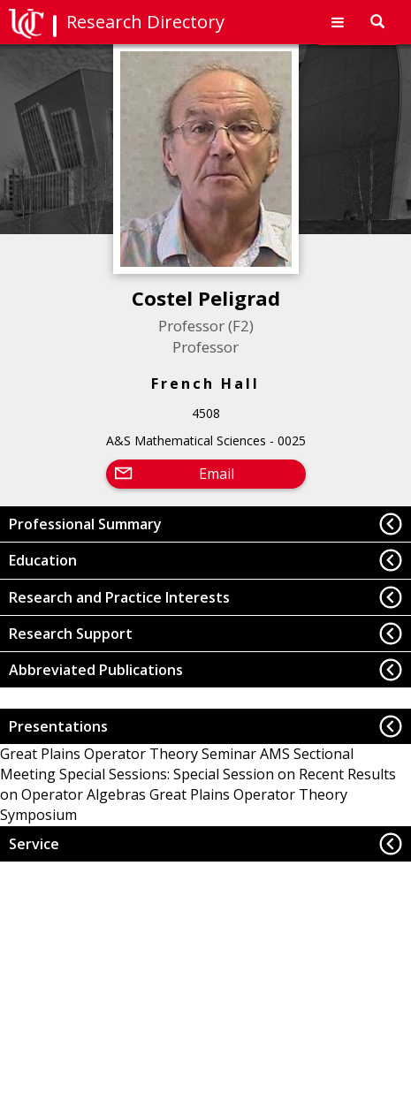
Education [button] (43, 560)
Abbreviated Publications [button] (96, 670)
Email (216, 473)
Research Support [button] (71, 633)
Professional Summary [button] (85, 524)
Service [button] (34, 844)
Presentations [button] (58, 726)
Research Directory (145, 22)
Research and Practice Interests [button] (119, 597)
